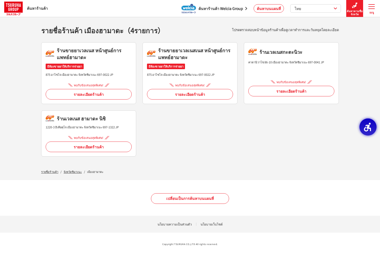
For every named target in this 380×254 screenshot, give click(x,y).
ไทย (316, 8)
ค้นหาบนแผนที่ (269, 8)
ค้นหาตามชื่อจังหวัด (355, 8)
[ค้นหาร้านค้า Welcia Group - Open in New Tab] (214, 8)
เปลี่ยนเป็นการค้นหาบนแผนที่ (190, 198)
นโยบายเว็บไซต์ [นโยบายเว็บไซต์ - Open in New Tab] (212, 224)
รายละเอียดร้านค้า (89, 94)
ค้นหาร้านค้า (26, 8)
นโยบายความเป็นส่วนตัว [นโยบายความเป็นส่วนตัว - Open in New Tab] (175, 224)
